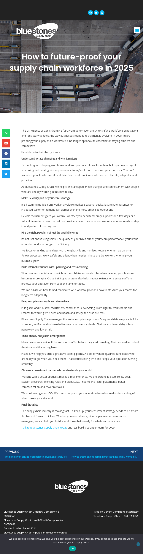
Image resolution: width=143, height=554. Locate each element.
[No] (138, 544)
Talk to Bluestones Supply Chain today (44, 427)
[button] (137, 30)
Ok (72, 548)
